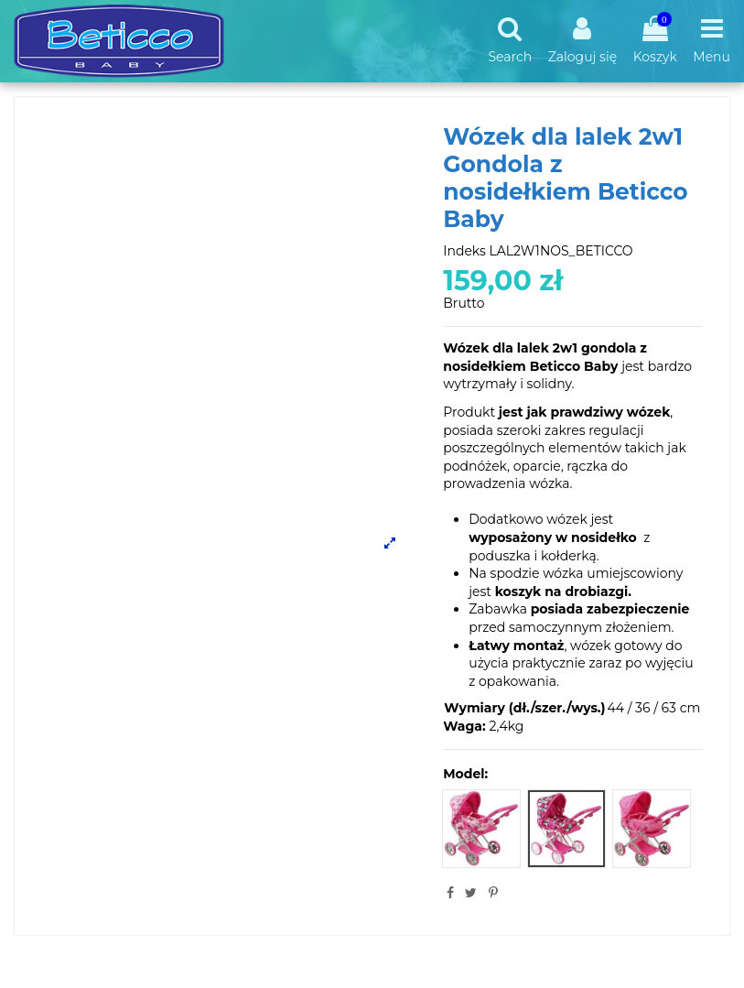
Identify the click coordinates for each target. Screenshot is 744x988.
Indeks (464, 251)
